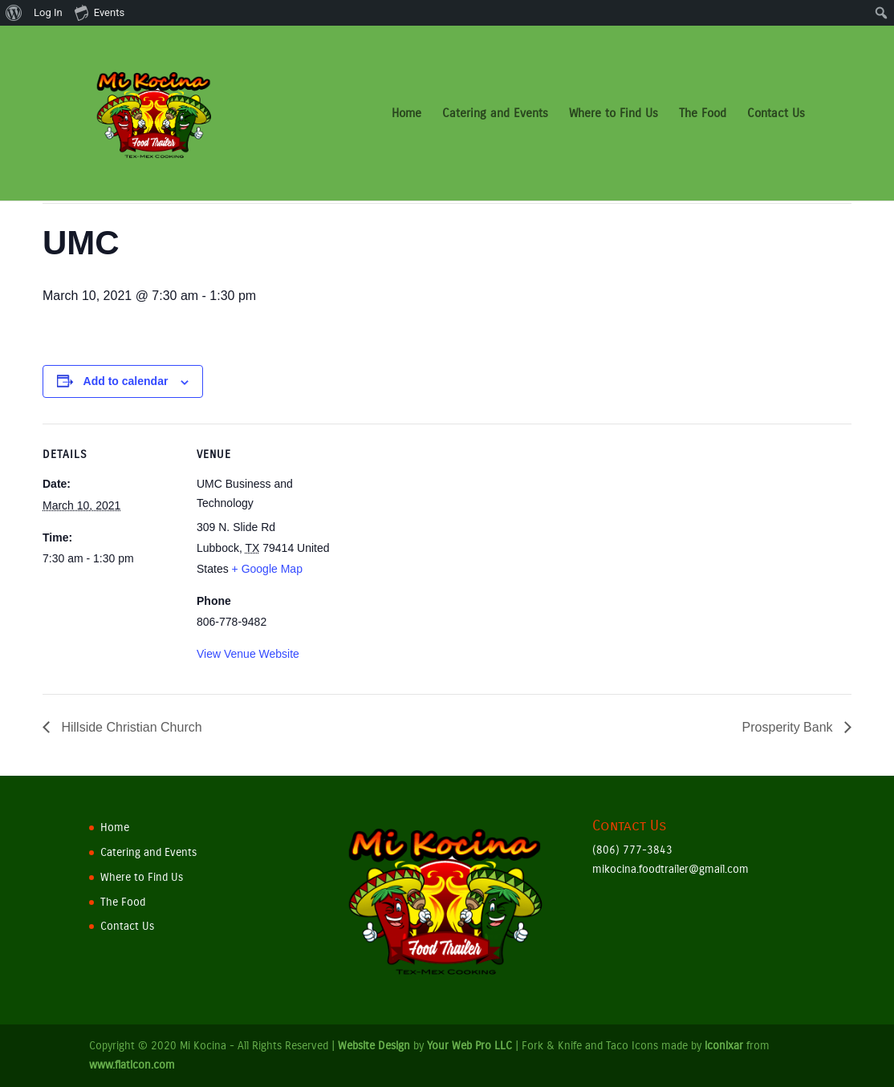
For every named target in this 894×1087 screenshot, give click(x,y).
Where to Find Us (613, 113)
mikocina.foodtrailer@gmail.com (670, 869)
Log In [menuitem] (48, 12)
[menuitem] (14, 13)
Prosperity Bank (789, 727)
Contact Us (776, 113)
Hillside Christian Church (130, 727)
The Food (702, 113)
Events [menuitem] (99, 12)
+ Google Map (267, 568)
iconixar (724, 1046)
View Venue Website (248, 653)
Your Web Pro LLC (469, 1046)
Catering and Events (495, 113)
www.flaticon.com (132, 1065)
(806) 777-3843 (632, 850)
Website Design (374, 1046)
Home (406, 113)
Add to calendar (126, 381)
